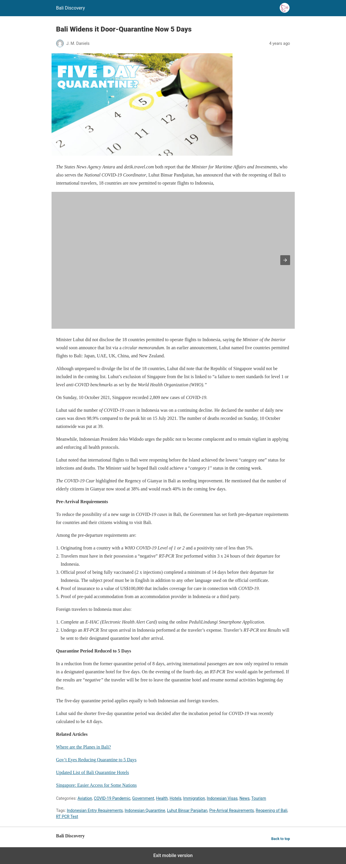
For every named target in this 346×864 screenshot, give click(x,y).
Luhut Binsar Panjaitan (187, 810)
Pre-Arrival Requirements (231, 810)
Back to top (280, 839)
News (244, 798)
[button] (285, 260)
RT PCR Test (67, 816)
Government (143, 798)
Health (162, 798)
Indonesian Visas (222, 798)
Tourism (258, 798)
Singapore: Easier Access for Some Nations (96, 785)
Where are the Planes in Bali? (83, 746)
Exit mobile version (173, 855)
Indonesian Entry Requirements (95, 810)
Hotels (176, 798)
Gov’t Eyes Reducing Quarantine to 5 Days (96, 759)
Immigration (194, 798)
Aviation (85, 798)
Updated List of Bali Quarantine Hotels (92, 772)
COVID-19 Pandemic (112, 798)
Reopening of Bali (271, 810)
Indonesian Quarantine (145, 810)
